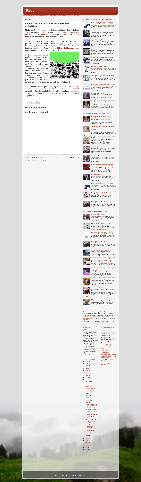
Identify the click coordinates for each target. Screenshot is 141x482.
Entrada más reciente (33, 157)
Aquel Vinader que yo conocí (98, 31)
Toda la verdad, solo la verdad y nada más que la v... (91, 406)
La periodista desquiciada (105, 342)
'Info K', (44, 57)
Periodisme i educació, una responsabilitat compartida (91, 428)
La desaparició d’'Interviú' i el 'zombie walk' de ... (92, 413)
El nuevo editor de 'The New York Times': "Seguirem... (91, 422)
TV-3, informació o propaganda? (100, 250)
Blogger (83, 475)
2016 (86, 438)
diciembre (89, 381)
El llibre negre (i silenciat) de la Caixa (101, 22)
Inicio (54, 157)
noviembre (89, 384)
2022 (86, 370)
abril (87, 397)
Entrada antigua (72, 157)
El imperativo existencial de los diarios (101, 192)
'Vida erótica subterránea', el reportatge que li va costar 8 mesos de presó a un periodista (102, 128)
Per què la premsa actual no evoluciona (102, 57)
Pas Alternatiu (105, 352)
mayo (88, 395)
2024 (86, 366)
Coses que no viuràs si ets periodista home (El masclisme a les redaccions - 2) (102, 259)
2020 (86, 375)
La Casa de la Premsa (90, 417)
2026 (86, 361)
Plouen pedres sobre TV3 (97, 201)
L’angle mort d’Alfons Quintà (99, 279)
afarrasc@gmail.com (89, 318)
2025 (86, 363)
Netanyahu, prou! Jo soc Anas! (99, 147)
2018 (86, 379)
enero (88, 433)
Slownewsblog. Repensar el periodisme (108, 357)
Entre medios (105, 333)
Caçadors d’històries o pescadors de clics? (102, 84)
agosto (88, 390)
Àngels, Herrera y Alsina (97, 40)
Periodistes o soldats (96, 174)
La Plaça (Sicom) (106, 345)
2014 (86, 442)
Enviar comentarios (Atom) (41, 161)
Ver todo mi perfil (88, 355)
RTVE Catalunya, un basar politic (100, 138)
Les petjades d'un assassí (97, 93)
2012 (86, 447)
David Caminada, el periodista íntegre (101, 232)
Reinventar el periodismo (108, 354)
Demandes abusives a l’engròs (99, 66)
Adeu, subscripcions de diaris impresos (102, 75)
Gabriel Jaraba (105, 337)
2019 (86, 377)
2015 (86, 440)
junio (88, 393)
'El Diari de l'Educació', (66, 48)
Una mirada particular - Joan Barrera (108, 363)
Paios (30, 10)
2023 (86, 368)
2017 (86, 436)
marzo (88, 400)
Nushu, (59, 93)
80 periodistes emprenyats (98, 48)
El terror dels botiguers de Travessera (101, 223)
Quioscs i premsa (91, 409)
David (92, 299)
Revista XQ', (46, 34)
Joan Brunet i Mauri (106, 339)
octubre (88, 386)
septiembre (89, 388)
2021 (86, 372)
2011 (86, 449)
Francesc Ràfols (105, 335)
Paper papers (105, 350)
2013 (86, 445)
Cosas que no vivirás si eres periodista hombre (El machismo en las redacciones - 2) (102, 289)
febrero (88, 402)
